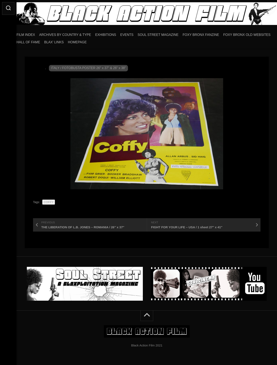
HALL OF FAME (88, 40)
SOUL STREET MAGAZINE (166, 33)
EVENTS (135, 33)
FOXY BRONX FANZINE (209, 33)
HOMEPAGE (137, 40)
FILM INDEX (34, 33)
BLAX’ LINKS (113, 40)
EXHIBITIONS (113, 33)
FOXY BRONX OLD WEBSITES (48, 40)
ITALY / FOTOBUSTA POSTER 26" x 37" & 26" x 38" (89, 66)
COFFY (48, 200)
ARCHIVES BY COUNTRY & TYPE (73, 33)
